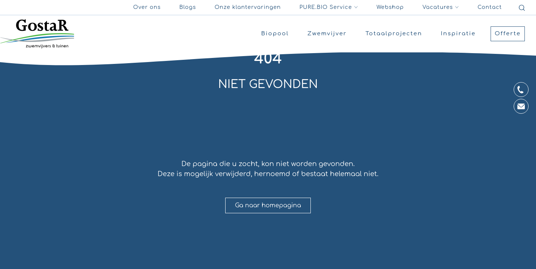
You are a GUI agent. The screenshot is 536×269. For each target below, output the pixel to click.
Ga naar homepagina (268, 205)
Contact (490, 7)
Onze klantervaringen (247, 7)
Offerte (508, 33)
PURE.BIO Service (329, 7)
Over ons (147, 7)
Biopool (275, 33)
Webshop (390, 7)
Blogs (187, 7)
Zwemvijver (327, 33)
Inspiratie (458, 33)
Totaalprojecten (394, 33)
